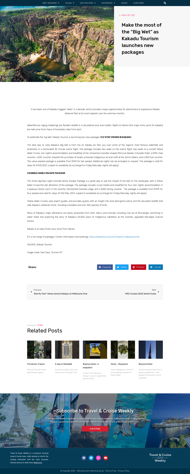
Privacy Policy (124, 471)
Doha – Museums (119, 364)
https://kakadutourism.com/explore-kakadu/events (114, 236)
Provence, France (36, 364)
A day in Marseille (63, 364)
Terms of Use (110, 471)
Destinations (88, 3)
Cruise (69, 3)
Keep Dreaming (51, 3)
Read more (38, 463)
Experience (108, 3)
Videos (124, 3)
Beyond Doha (145, 364)
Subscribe (139, 3)
